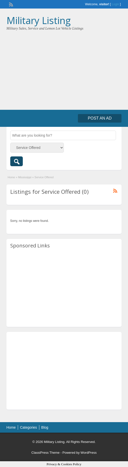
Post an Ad (100, 118)
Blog (44, 427)
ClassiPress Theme (45, 452)
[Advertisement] (64, 68)
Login (115, 4)
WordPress (89, 452)
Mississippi (24, 177)
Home (11, 177)
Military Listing (39, 20)
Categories (28, 427)
